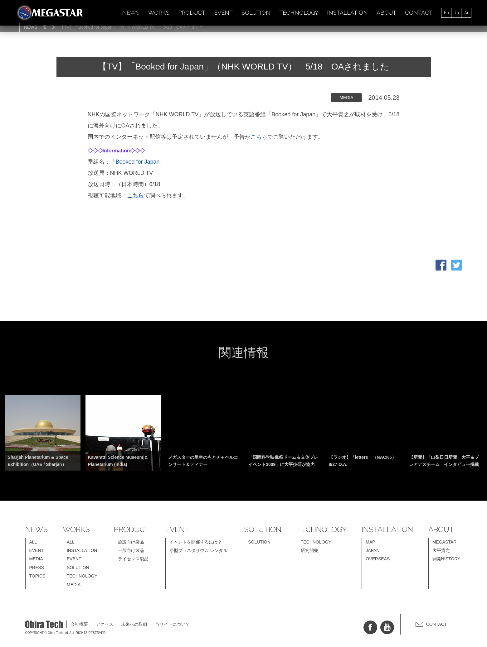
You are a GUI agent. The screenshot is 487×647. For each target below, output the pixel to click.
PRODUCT (191, 12)
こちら (259, 137)
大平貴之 (441, 550)
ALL (33, 541)
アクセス (104, 624)
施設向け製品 (131, 541)
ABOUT (386, 12)
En (446, 12)
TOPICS (37, 575)
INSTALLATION (347, 12)
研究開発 (309, 550)
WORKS (158, 12)
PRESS (36, 567)
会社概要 (79, 624)
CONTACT (418, 12)
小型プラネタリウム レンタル (198, 550)
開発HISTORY (446, 558)
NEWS (130, 12)
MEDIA (36, 558)
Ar (466, 12)
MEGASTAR (444, 541)
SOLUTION (255, 12)
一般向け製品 (131, 550)
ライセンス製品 (133, 558)
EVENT (223, 12)
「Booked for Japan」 (137, 162)
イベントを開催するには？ (195, 541)
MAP (370, 541)
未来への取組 (134, 624)
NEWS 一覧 (35, 27)
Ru (456, 12)
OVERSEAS (378, 558)
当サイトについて (172, 624)
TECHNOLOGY (298, 12)
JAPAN (372, 550)
